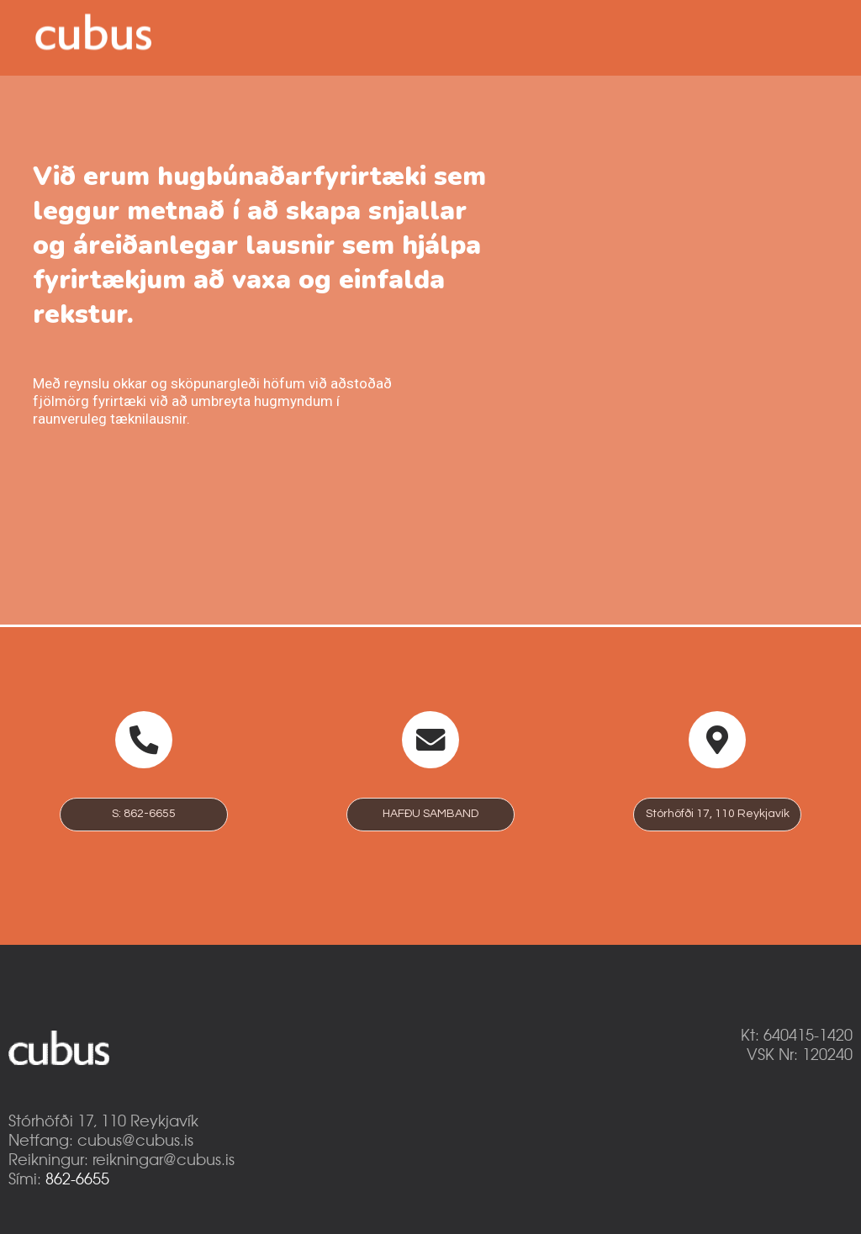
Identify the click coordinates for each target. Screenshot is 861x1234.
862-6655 (77, 1178)
